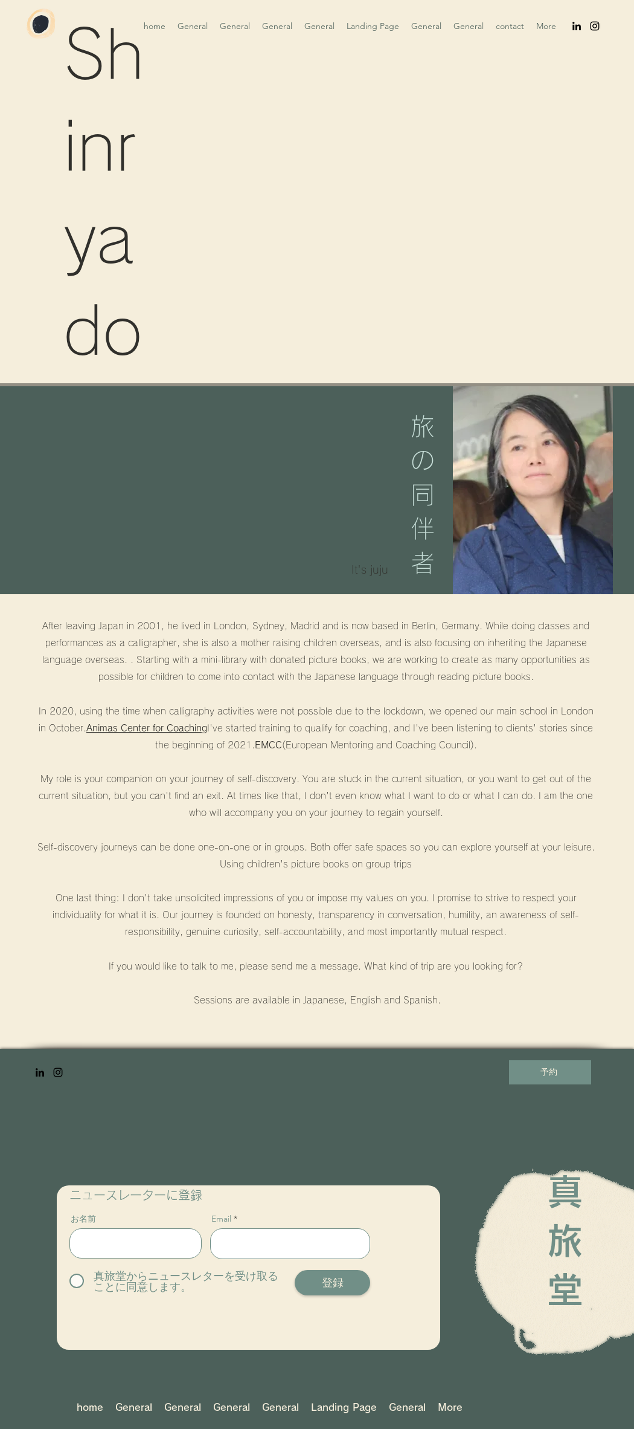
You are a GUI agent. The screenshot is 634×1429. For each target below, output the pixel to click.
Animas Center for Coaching (146, 728)
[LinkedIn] (577, 26)
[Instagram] (595, 26)
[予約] (550, 1072)
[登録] (332, 1282)
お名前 (83, 1218)
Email (221, 1218)
